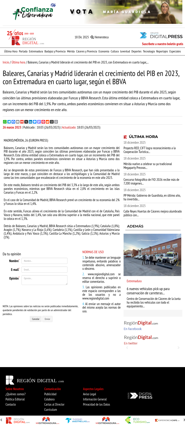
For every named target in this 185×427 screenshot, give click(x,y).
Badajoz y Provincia (55, 51)
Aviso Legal (89, 394)
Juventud (125, 51)
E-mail (15, 269)
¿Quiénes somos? (16, 394)
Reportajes (162, 51)
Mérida (71, 51)
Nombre (14, 260)
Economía (103, 51)
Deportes (136, 51)
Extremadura (36, 51)
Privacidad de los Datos (96, 404)
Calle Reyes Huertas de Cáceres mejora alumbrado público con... (153, 213)
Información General (95, 399)
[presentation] (42, 294)
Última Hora (10, 51)
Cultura (115, 51)
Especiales (175, 51)
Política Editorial (15, 399)
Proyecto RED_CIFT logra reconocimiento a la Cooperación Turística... (150, 150)
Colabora (49, 399)
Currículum (50, 409)
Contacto (11, 404)
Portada (23, 51)
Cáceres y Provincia (86, 51)
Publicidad (50, 394)
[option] (92, 12)
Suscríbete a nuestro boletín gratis (162, 44)
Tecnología (149, 51)
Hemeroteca (100, 37)
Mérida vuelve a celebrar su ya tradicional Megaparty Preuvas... (148, 166)
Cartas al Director (54, 404)
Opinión (14, 278)
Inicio (6, 62)
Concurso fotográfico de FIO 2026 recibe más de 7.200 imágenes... (151, 181)
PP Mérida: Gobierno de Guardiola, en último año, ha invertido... (152, 197)
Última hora (18, 62)
